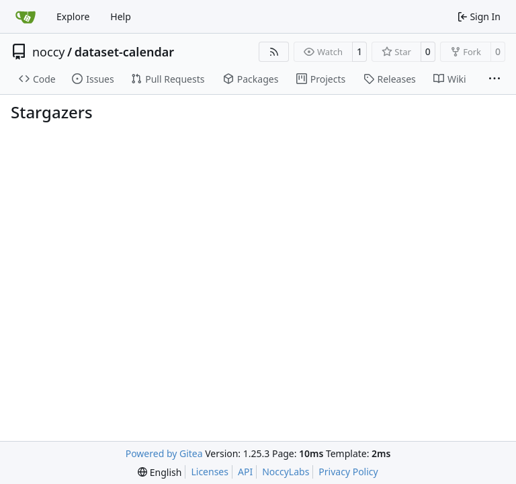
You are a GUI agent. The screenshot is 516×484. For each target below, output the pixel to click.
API (245, 471)
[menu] (159, 472)
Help (120, 16)
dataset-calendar (124, 51)
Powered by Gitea (164, 453)
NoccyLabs (285, 471)
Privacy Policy (348, 471)
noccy (48, 51)
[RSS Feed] (274, 52)
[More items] (494, 79)
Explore (72, 16)
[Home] (25, 17)
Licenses (209, 471)
